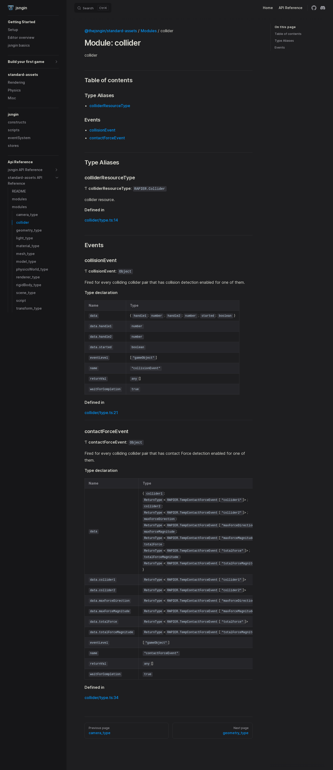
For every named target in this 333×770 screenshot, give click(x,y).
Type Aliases (284, 40)
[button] (33, 22)
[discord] (322, 7)
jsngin (17, 8)
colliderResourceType (109, 105)
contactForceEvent (107, 137)
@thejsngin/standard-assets (111, 30)
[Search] (92, 8)
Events (280, 47)
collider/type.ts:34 (101, 697)
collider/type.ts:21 (101, 412)
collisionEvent (102, 130)
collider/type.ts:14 (101, 220)
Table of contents (288, 34)
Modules (149, 30)
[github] (314, 7)
